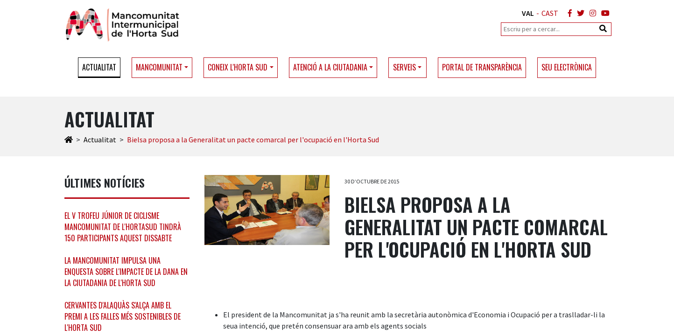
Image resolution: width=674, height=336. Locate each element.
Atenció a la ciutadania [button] (330, 67)
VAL (528, 13)
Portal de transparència (482, 67)
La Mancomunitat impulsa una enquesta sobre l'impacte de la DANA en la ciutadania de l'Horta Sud (126, 271)
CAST (549, 13)
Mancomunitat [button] (159, 67)
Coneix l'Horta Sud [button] (237, 67)
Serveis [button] (404, 67)
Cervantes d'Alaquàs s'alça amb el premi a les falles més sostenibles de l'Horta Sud (122, 316)
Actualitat (99, 67)
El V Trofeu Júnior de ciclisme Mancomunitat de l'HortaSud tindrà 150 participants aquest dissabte (122, 227)
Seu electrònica (566, 67)
